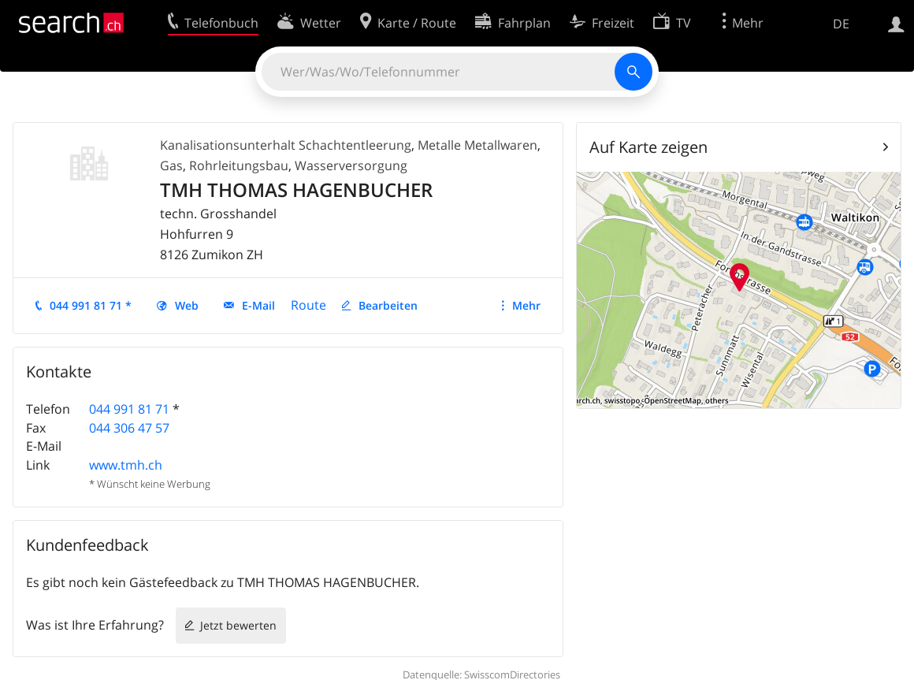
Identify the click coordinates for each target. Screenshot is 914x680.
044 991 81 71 (129, 409)
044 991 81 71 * (91, 305)
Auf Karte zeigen (648, 147)
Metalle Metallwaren (477, 145)
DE (841, 23)
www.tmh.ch (125, 465)
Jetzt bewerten (238, 625)
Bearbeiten (388, 305)
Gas (171, 165)
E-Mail (258, 305)
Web (187, 305)
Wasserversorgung (351, 165)
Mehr (526, 305)
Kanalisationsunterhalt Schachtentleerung (285, 145)
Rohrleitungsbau (238, 165)
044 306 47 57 (129, 428)
